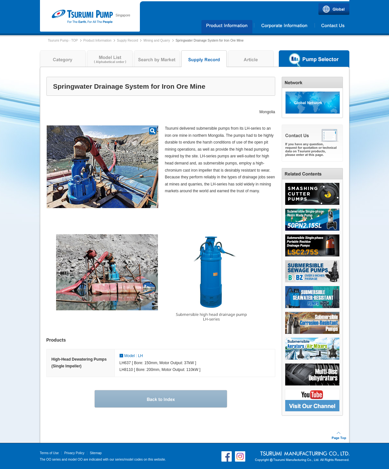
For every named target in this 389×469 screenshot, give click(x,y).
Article (251, 60)
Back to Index (160, 399)
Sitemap (96, 453)
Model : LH (133, 356)
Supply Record (127, 40)
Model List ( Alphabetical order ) (110, 60)
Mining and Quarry (156, 40)
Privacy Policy (74, 453)
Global (333, 9)
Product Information (97, 40)
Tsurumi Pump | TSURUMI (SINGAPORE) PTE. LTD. (82, 17)
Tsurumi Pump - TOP (63, 40)
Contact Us (332, 27)
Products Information (227, 27)
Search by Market (157, 60)
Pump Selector (314, 60)
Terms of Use (49, 453)
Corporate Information (284, 27)
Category (62, 60)
